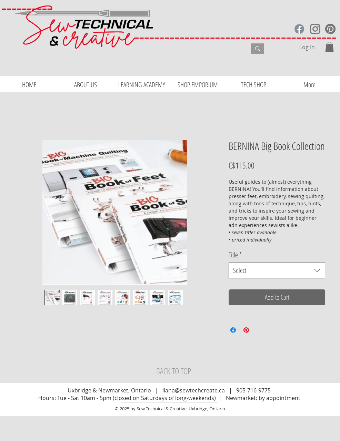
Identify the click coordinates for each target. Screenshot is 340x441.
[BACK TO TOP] (173, 371)
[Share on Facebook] (233, 330)
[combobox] (277, 270)
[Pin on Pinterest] (246, 330)
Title (235, 254)
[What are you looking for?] (199, 49)
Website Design (21, 438)
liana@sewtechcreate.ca (193, 390)
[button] (329, 47)
